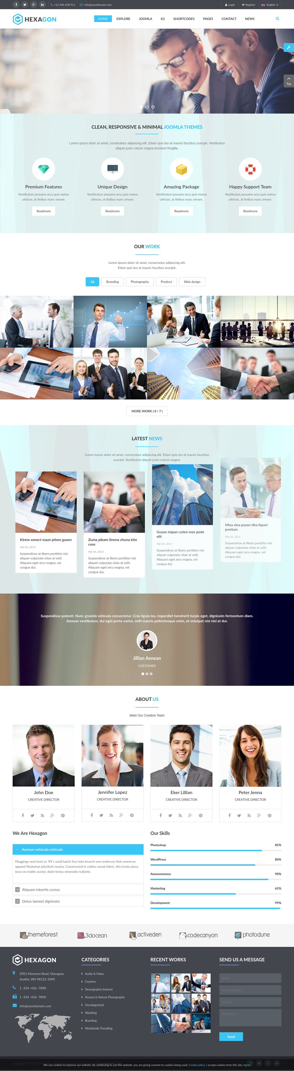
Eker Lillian (181, 768)
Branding (112, 282)
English (269, 4)
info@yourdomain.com (98, 4)
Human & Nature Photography (105, 997)
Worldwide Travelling (98, 1028)
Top (289, 81)
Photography (140, 282)
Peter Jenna (250, 814)
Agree (246, 1065)
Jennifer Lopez (112, 813)
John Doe (43, 768)
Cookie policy (197, 1065)
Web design (192, 282)
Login (230, 4)
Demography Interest (99, 989)
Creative (90, 981)
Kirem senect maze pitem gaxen (46, 494)
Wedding (91, 1013)
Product (166, 282)
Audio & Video (94, 974)
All (92, 282)
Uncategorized (94, 1005)
